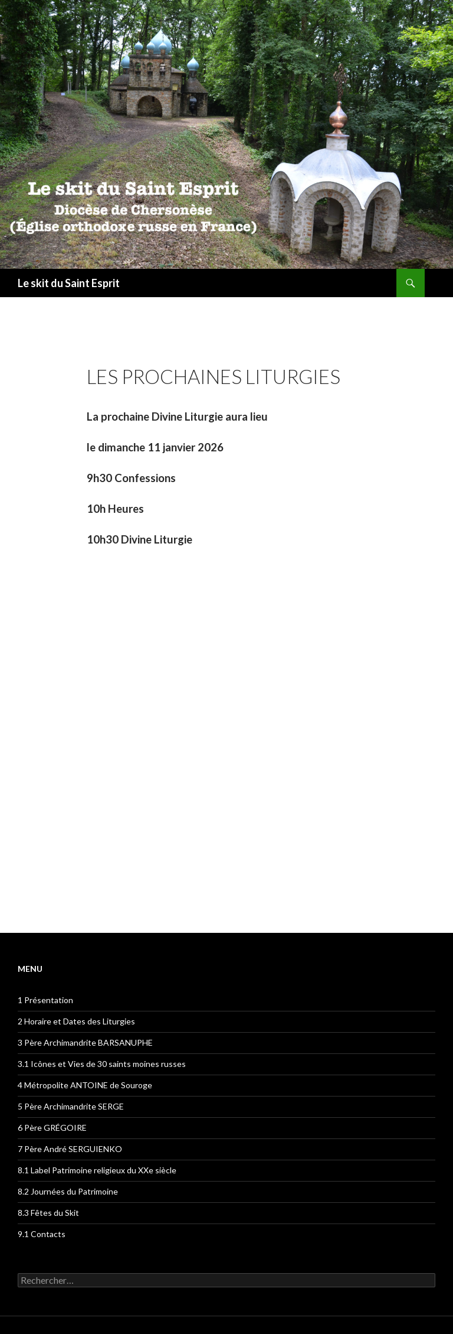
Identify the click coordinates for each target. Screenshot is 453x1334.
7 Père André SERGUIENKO (70, 1149)
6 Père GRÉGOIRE (52, 1127)
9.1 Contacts (41, 1234)
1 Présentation (45, 1000)
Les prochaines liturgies (213, 376)
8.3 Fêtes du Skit (48, 1213)
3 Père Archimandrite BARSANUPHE (85, 1042)
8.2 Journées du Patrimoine (68, 1191)
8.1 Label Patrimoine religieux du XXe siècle (97, 1170)
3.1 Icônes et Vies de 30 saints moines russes (102, 1064)
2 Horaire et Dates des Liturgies (76, 1021)
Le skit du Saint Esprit (69, 282)
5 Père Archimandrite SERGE (71, 1106)
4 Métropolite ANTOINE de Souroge (85, 1085)
